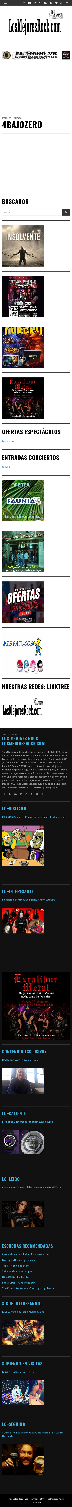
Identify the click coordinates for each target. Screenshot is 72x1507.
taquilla (6, 466)
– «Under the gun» (19, 1282)
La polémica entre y (28, 899)
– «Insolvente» (25, 1254)
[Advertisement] (36, 89)
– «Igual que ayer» (15, 1265)
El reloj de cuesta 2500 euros (27, 1121)
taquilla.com (9, 441)
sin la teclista (18, 1372)
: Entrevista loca (20, 1060)
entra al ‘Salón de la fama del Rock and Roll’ (33, 817)
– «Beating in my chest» (28, 1288)
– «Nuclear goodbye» (18, 1260)
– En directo (15, 1277)
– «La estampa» (17, 1271)
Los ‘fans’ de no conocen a (31, 1187)
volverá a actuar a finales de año (23, 1311)
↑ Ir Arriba (36, 1502)
